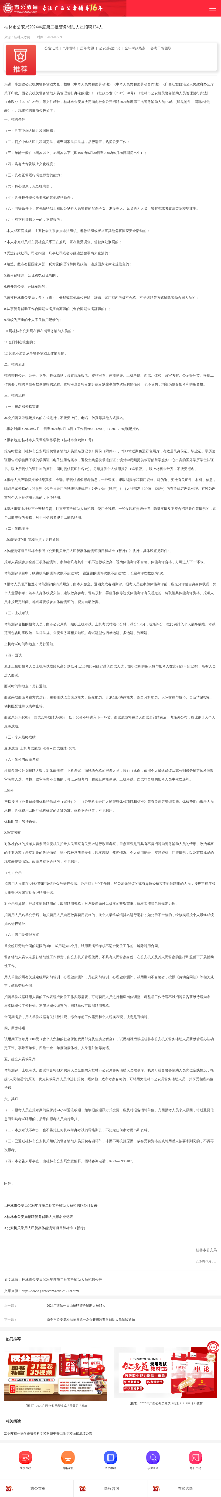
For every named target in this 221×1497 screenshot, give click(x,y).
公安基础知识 (109, 48)
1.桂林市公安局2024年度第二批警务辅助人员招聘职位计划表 (51, 1205)
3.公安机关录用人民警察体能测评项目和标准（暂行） (45, 1228)
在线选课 (185, 1488)
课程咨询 (111, 1488)
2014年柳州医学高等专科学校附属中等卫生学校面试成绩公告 (48, 1433)
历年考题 (87, 48)
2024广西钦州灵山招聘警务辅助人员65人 (76, 1305)
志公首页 (38, 1488)
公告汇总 (51, 48)
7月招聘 (69, 48)
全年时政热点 (135, 48)
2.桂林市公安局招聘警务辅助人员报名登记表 (38, 1217)
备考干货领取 (160, 48)
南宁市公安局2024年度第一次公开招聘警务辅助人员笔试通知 (91, 1320)
